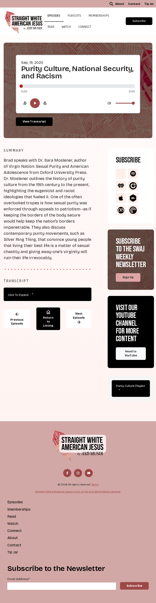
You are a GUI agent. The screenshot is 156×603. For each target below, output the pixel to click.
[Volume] (125, 103)
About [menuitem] (119, 4)
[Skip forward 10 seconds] (45, 103)
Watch (66, 27)
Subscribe (139, 21)
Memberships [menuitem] (18, 509)
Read (51, 27)
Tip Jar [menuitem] (149, 4)
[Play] (35, 103)
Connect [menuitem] (14, 530)
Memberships (99, 15)
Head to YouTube (131, 353)
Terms (95, 484)
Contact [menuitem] (134, 4)
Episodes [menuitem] (15, 502)
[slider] (78, 86)
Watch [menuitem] (12, 523)
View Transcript (34, 121)
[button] (111, 4)
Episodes (54, 15)
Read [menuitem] (11, 516)
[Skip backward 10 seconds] (24, 103)
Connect (84, 27)
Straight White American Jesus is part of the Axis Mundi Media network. (78, 491)
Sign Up (128, 277)
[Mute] (109, 103)
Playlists (74, 15)
